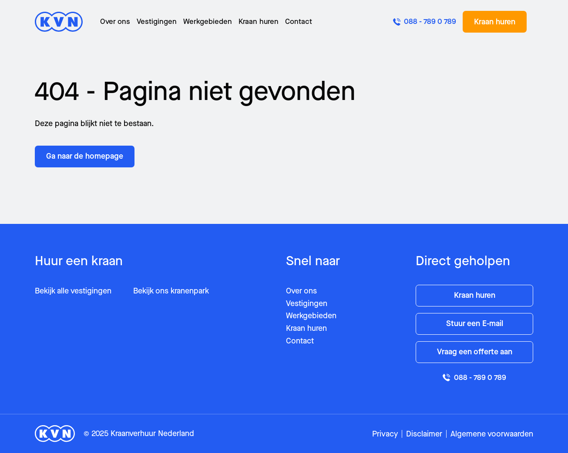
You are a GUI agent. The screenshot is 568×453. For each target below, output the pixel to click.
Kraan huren (259, 22)
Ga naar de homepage (84, 156)
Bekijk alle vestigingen (73, 291)
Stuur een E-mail (474, 323)
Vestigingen (157, 22)
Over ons (115, 22)
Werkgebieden (207, 22)
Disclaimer (424, 434)
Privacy (385, 434)
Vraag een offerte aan (474, 351)
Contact (298, 22)
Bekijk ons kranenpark (171, 291)
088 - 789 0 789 (474, 378)
